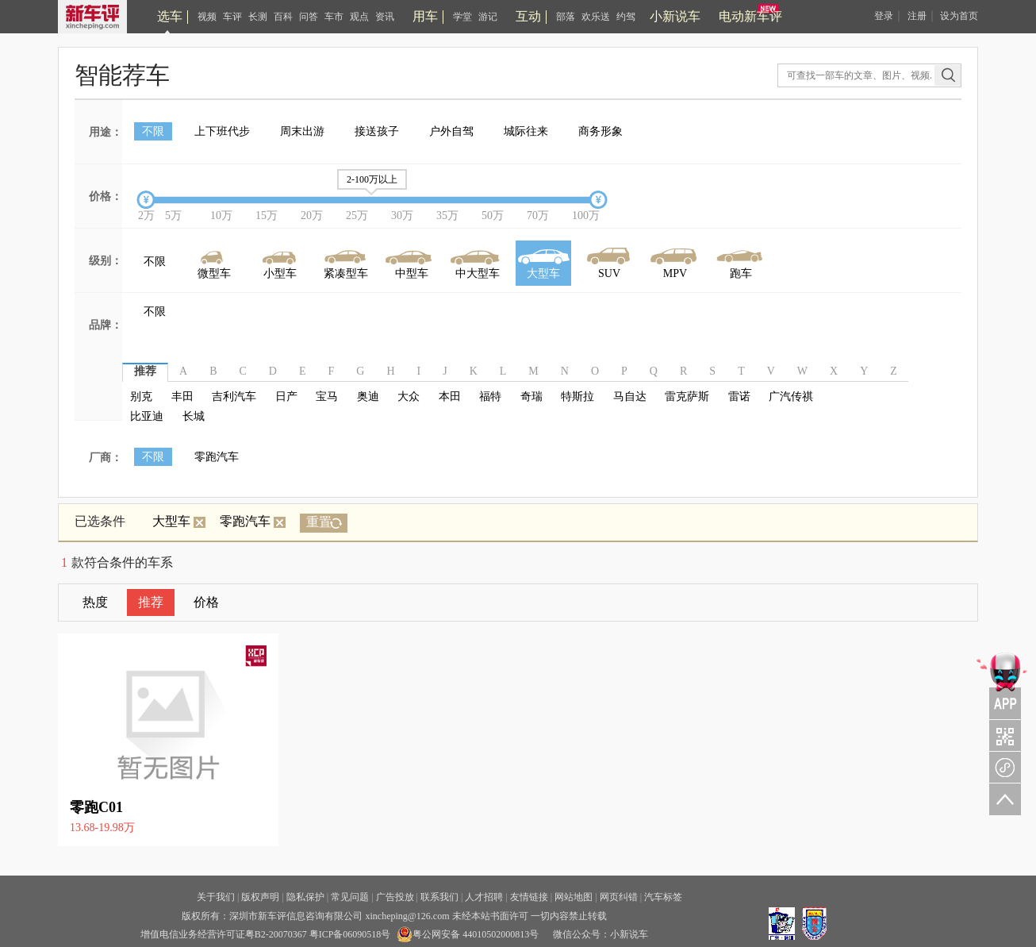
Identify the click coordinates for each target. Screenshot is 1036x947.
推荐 (150, 602)
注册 (917, 15)
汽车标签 (663, 897)
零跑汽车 (216, 457)
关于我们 (216, 897)
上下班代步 (222, 131)
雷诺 (739, 396)
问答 (308, 16)
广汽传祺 (791, 396)
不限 (153, 131)
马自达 (630, 396)
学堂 (462, 16)
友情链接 (529, 897)
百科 (283, 16)
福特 (490, 396)
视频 (207, 16)
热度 (95, 602)
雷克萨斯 (687, 396)
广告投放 (395, 897)
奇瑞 (531, 396)
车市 (333, 16)
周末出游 (302, 131)
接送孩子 (377, 131)
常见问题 (350, 897)
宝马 (327, 396)
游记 (487, 16)
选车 (169, 16)
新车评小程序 (1002, 767)
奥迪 (368, 396)
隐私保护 (305, 897)
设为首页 (959, 15)
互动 (528, 16)
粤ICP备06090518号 (350, 934)
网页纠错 (619, 897)
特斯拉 (577, 396)
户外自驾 (451, 131)
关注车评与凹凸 (1002, 735)
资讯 (384, 16)
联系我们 (439, 897)
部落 (565, 16)
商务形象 (600, 131)
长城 (193, 416)
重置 (319, 522)
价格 (206, 602)
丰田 (182, 396)
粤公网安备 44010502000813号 (468, 934)
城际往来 (526, 131)
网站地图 (573, 897)
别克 (141, 396)
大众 (408, 396)
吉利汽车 (234, 396)
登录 (883, 15)
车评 (232, 16)
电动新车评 (750, 16)
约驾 (625, 16)
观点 (359, 16)
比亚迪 (146, 416)
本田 (450, 396)
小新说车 (675, 16)
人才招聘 (484, 897)
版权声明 (260, 897)
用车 (425, 16)
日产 (286, 396)
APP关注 (1002, 684)
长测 (257, 16)
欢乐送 (595, 16)
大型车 (178, 521)
